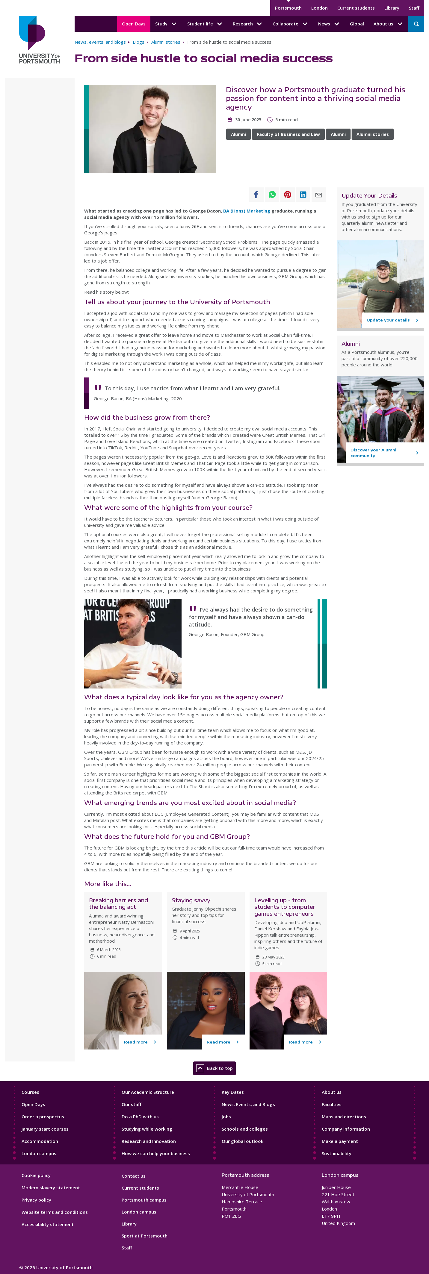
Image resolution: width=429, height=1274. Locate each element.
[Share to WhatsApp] (272, 194)
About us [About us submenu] (389, 24)
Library (391, 8)
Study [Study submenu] (166, 24)
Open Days (134, 24)
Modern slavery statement (51, 1187)
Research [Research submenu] (248, 24)
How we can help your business (156, 1153)
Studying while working (147, 1129)
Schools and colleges (245, 1129)
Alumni (238, 134)
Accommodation (40, 1141)
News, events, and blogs (100, 42)
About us (332, 1092)
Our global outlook (242, 1141)
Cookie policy (36, 1175)
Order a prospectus (43, 1117)
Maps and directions (344, 1117)
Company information (346, 1129)
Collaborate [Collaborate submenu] (291, 24)
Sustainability (336, 1153)
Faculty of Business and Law (288, 134)
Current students (356, 8)
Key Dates (233, 1092)
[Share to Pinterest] (287, 194)
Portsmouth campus (144, 1200)
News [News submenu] (329, 24)
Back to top (214, 1068)
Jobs (226, 1117)
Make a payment (340, 1141)
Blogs (138, 42)
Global (357, 24)
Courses (30, 1092)
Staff (414, 8)
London (319, 8)
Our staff (131, 1104)
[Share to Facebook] (256, 194)
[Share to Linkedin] (303, 194)
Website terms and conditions (55, 1212)
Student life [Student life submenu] (205, 24)
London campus (39, 1153)
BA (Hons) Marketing (246, 211)
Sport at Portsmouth (144, 1236)
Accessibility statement (48, 1224)
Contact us (134, 1176)
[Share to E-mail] (319, 194)
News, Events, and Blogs (248, 1104)
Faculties (332, 1104)
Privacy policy (36, 1200)
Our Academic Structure (148, 1092)
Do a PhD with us (140, 1117)
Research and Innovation (149, 1141)
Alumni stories (165, 42)
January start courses (45, 1129)
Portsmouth (288, 8)
